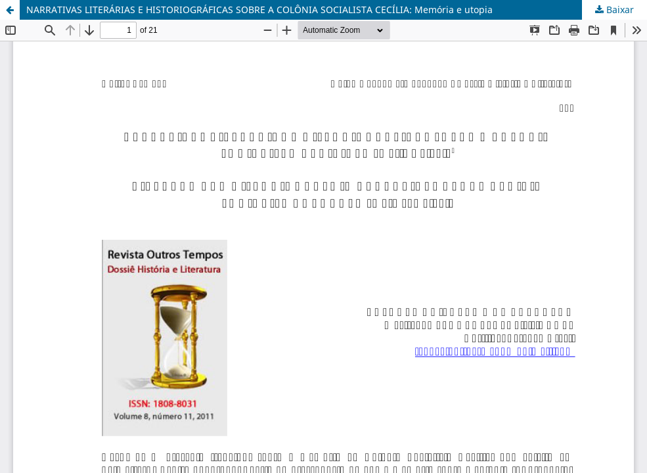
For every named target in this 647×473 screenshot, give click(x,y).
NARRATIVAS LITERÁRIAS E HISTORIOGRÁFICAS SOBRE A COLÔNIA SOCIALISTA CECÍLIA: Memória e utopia (259, 9)
